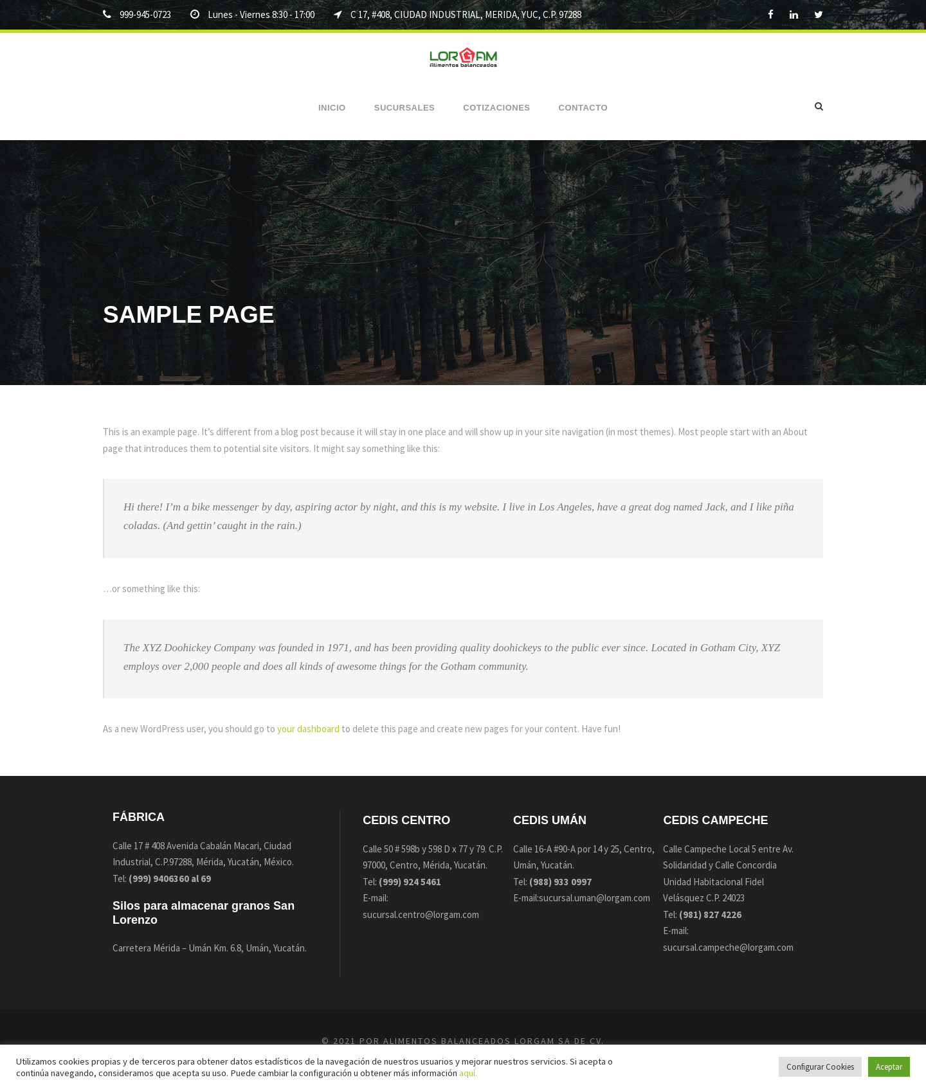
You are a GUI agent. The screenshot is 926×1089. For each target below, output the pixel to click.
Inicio (332, 108)
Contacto (583, 108)
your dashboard (308, 729)
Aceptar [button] (889, 1066)
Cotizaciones (496, 108)
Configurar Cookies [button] (820, 1066)
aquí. (468, 1073)
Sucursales (404, 108)
